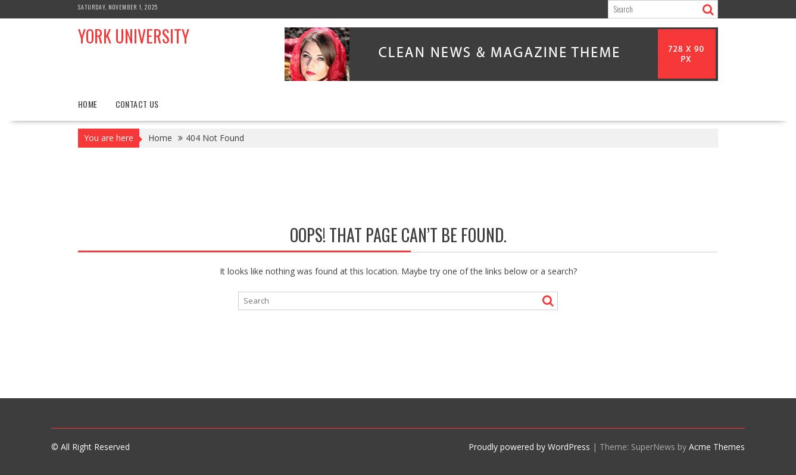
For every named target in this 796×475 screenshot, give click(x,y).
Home (88, 104)
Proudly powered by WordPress (529, 446)
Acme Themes (717, 446)
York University (133, 36)
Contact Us (137, 104)
